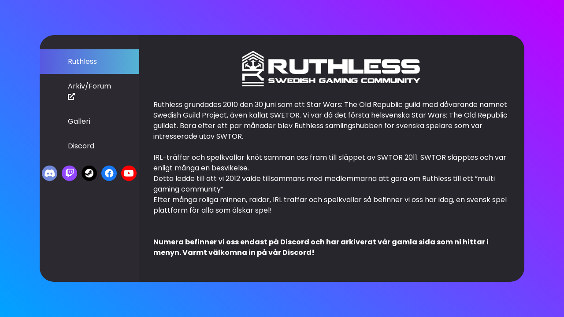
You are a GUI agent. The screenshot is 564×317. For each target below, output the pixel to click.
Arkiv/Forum (89, 90)
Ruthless (82, 61)
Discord (81, 146)
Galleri (79, 121)
